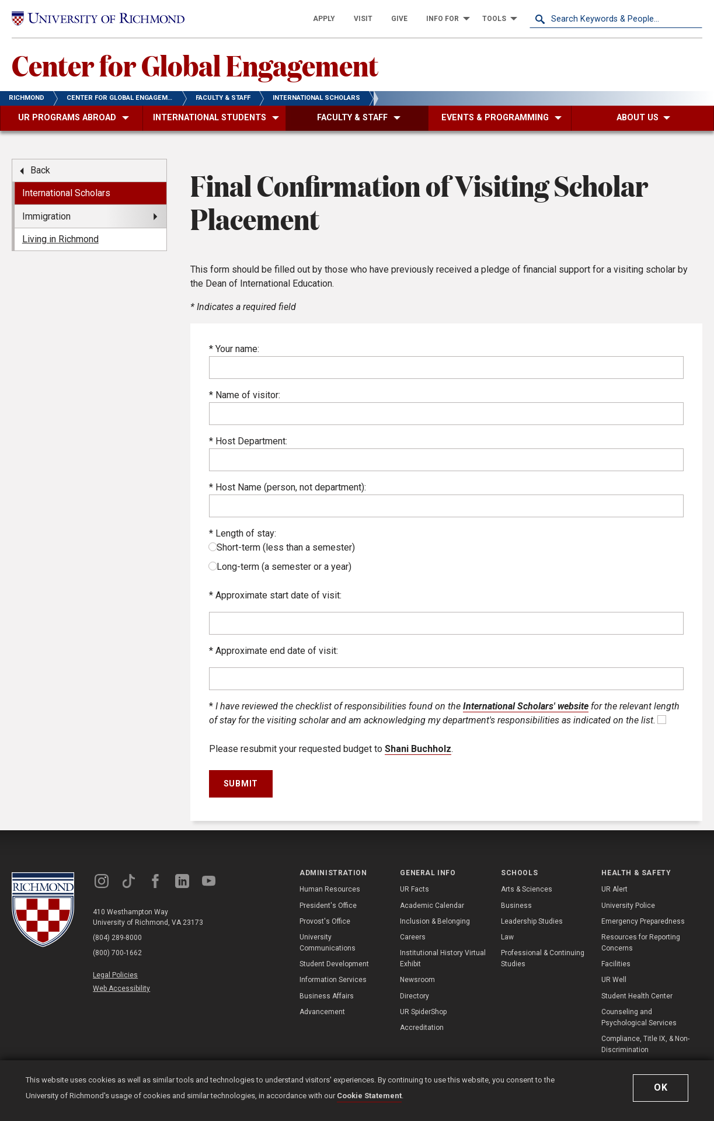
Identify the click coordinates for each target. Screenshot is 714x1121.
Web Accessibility (121, 988)
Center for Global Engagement (195, 65)
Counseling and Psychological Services (639, 1017)
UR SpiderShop (423, 1012)
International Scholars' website (525, 706)
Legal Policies (115, 975)
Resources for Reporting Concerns (640, 942)
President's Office (328, 905)
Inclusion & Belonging (435, 921)
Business (516, 905)
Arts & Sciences (526, 889)
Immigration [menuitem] (46, 216)
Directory (414, 996)
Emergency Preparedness (643, 921)
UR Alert (614, 889)
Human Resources (329, 889)
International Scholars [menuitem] (66, 193)
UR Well (613, 980)
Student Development (334, 964)
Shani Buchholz (418, 748)
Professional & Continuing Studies (542, 958)
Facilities (616, 964)
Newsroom (417, 980)
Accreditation (422, 1027)
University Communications (327, 942)
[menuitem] (324, 19)
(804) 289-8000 (117, 938)
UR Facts (414, 889)
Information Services (333, 980)
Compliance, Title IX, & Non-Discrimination (645, 1044)
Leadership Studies (532, 921)
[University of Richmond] (98, 18)
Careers (413, 937)
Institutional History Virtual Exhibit (443, 958)
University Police (628, 905)
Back (40, 170)
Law (507, 937)
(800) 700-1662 (117, 953)
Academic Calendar (432, 905)
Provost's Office (324, 921)
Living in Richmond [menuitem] (60, 239)
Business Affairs (326, 996)
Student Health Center (637, 996)
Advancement (322, 1012)
